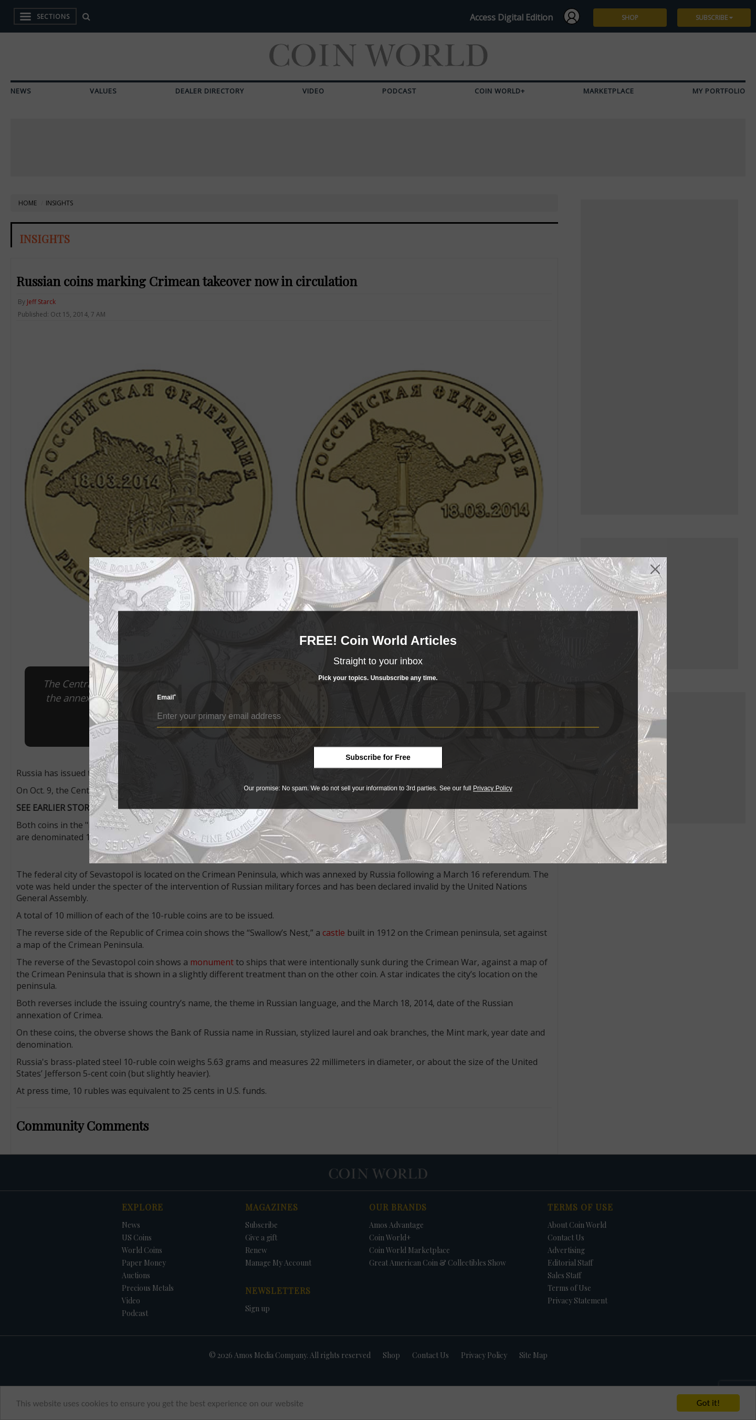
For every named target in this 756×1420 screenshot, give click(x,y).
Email (166, 698)
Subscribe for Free (378, 757)
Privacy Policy (492, 788)
